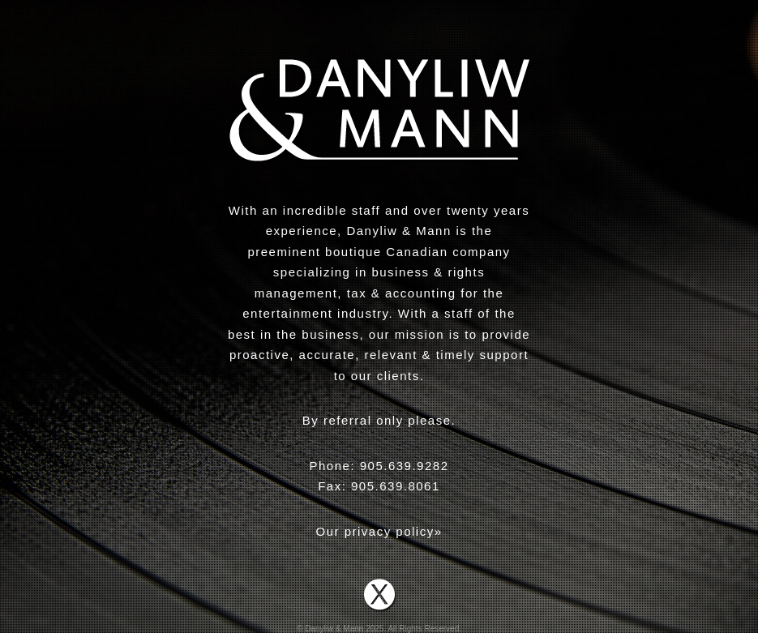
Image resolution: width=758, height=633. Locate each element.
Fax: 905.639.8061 (379, 486)
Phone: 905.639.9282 (379, 466)
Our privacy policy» (378, 531)
